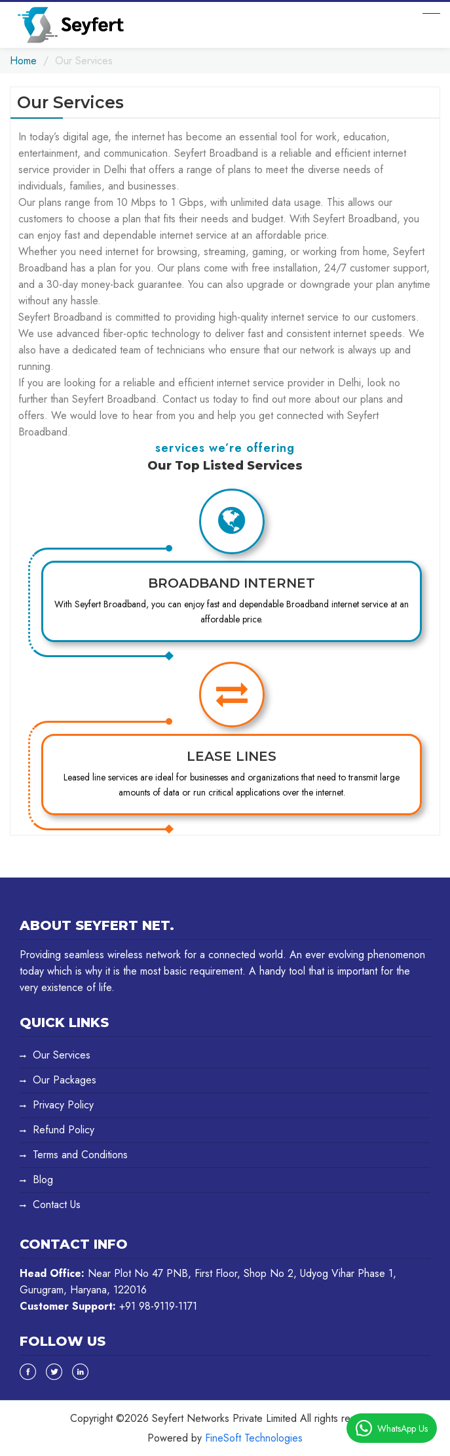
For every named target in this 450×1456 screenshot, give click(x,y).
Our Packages (64, 1079)
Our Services (61, 1054)
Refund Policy (63, 1129)
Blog (43, 1179)
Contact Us (57, 1204)
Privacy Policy (63, 1104)
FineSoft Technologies (254, 1438)
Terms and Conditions (80, 1154)
